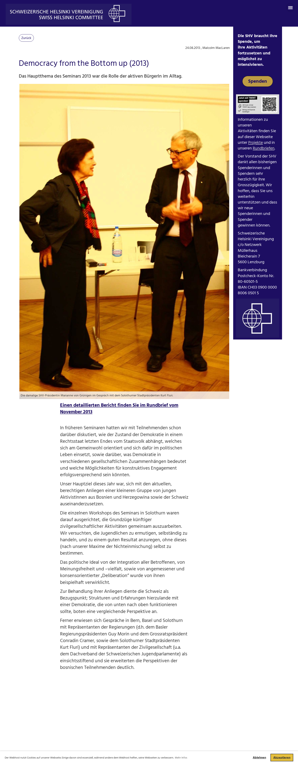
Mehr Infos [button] (181, 757)
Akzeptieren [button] (281, 757)
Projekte (255, 142)
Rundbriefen (263, 148)
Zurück (26, 38)
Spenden (257, 81)
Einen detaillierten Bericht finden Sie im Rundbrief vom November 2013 (119, 408)
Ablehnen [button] (259, 757)
